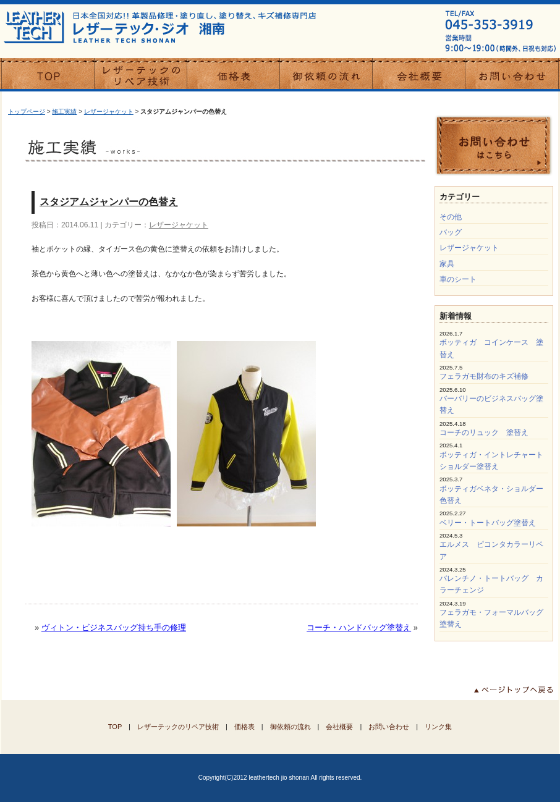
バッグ (450, 232)
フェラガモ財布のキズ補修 (483, 376)
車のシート (458, 279)
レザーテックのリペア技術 (178, 726)
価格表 (244, 726)
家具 (446, 264)
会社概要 (339, 726)
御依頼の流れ (290, 726)
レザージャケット (109, 111)
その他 (450, 217)
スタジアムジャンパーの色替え (109, 201)
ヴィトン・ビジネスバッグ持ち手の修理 (113, 627)
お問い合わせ (388, 726)
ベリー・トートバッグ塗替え (487, 522)
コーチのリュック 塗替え (483, 432)
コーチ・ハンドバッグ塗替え (359, 627)
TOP (115, 726)
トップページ (26, 111)
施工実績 (64, 111)
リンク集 (438, 726)
